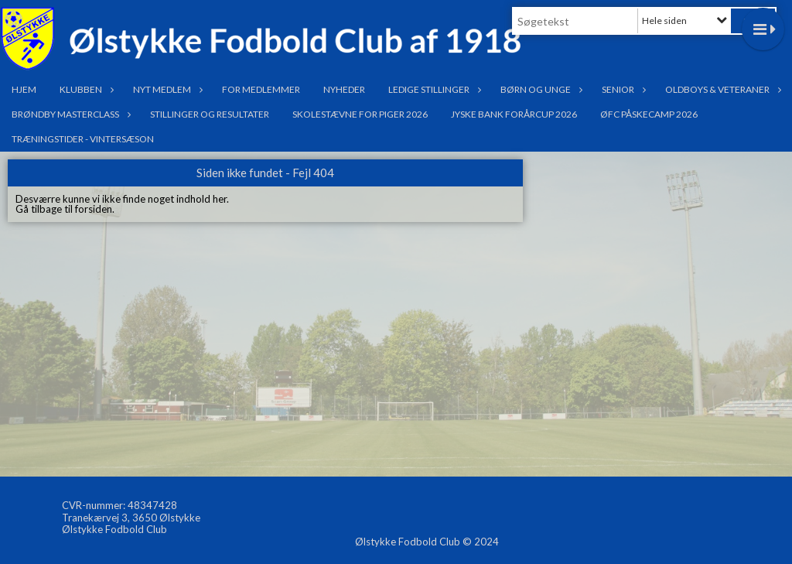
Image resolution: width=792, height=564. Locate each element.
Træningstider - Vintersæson (83, 139)
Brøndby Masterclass (69, 114)
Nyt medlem (166, 89)
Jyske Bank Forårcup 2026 (514, 114)
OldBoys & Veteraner (721, 89)
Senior (622, 89)
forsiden (93, 209)
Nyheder (344, 89)
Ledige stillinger (432, 89)
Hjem (24, 89)
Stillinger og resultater (209, 114)
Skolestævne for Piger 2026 (360, 114)
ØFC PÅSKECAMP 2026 (649, 114)
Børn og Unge (539, 89)
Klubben (85, 89)
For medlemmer (261, 89)
